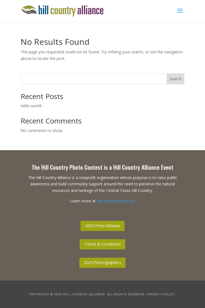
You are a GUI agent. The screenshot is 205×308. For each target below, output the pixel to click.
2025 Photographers (102, 262)
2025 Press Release (102, 225)
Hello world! (31, 105)
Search (176, 78)
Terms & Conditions (102, 244)
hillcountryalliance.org (116, 201)
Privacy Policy (161, 294)
